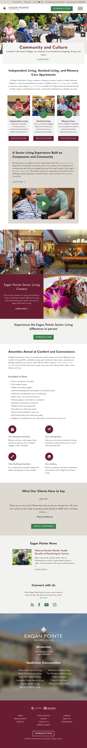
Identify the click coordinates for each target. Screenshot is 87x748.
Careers (66, 716)
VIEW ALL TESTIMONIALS (43, 526)
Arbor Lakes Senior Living (29, 670)
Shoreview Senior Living (59, 670)
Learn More (43, 59)
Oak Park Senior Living (30, 687)
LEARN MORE (18, 182)
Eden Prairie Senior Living (30, 674)
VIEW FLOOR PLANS (18, 138)
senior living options (64, 83)
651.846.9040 (43, 647)
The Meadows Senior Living (59, 674)
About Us (67, 719)
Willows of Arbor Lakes (59, 684)
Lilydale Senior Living (29, 684)
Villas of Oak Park (59, 680)
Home (20, 716)
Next (83, 34)
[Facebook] (36, 2)
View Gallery (51, 464)
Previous (4, 34)
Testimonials (27, 2)
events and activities (22, 171)
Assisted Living (43, 121)
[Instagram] (41, 2)
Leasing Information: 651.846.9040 (75, 2)
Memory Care (68, 121)
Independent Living (19, 121)
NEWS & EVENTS (20, 719)
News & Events (17, 2)
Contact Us (43, 722)
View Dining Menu (53, 437)
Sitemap (43, 719)
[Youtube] (39, 2)
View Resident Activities (19, 437)
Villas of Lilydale (59, 677)
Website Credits (43, 725)
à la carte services (35, 86)
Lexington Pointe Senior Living (30, 680)
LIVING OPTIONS (43, 716)
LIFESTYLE (20, 722)
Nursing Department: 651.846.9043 (55, 2)
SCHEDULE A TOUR (61, 9)
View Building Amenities (19, 464)
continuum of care (66, 163)
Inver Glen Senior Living (30, 677)
